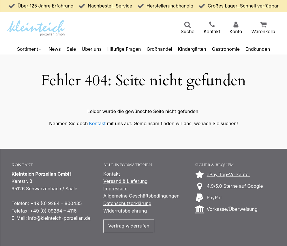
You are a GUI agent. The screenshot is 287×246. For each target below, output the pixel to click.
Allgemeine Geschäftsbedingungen (141, 196)
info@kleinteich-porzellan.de (59, 218)
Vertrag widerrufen (128, 226)
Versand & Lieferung (125, 181)
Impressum (115, 188)
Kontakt (97, 123)
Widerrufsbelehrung (125, 211)
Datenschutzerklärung (127, 203)
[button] (187, 28)
